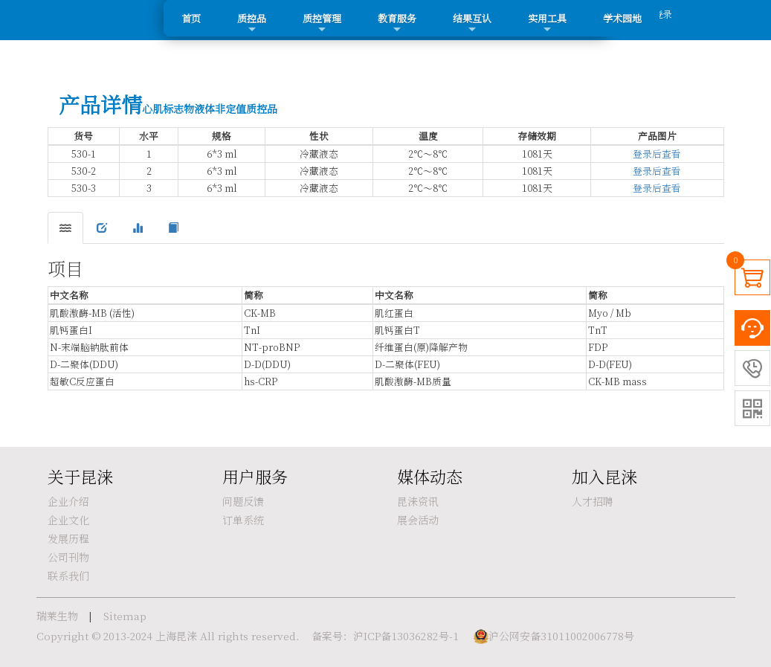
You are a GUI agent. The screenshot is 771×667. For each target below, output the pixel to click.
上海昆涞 (176, 635)
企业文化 (68, 519)
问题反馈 (243, 501)
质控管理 (322, 23)
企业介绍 (68, 501)
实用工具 (547, 23)
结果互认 (472, 23)
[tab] (65, 228)
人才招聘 (592, 501)
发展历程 (68, 538)
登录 (663, 13)
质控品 (251, 23)
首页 (191, 18)
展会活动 (418, 519)
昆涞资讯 (418, 501)
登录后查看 (657, 153)
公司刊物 (68, 557)
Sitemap (124, 615)
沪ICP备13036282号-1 (406, 635)
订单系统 (243, 519)
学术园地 (622, 18)
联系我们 (68, 575)
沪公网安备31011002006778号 (561, 635)
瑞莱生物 (57, 615)
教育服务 (397, 23)
